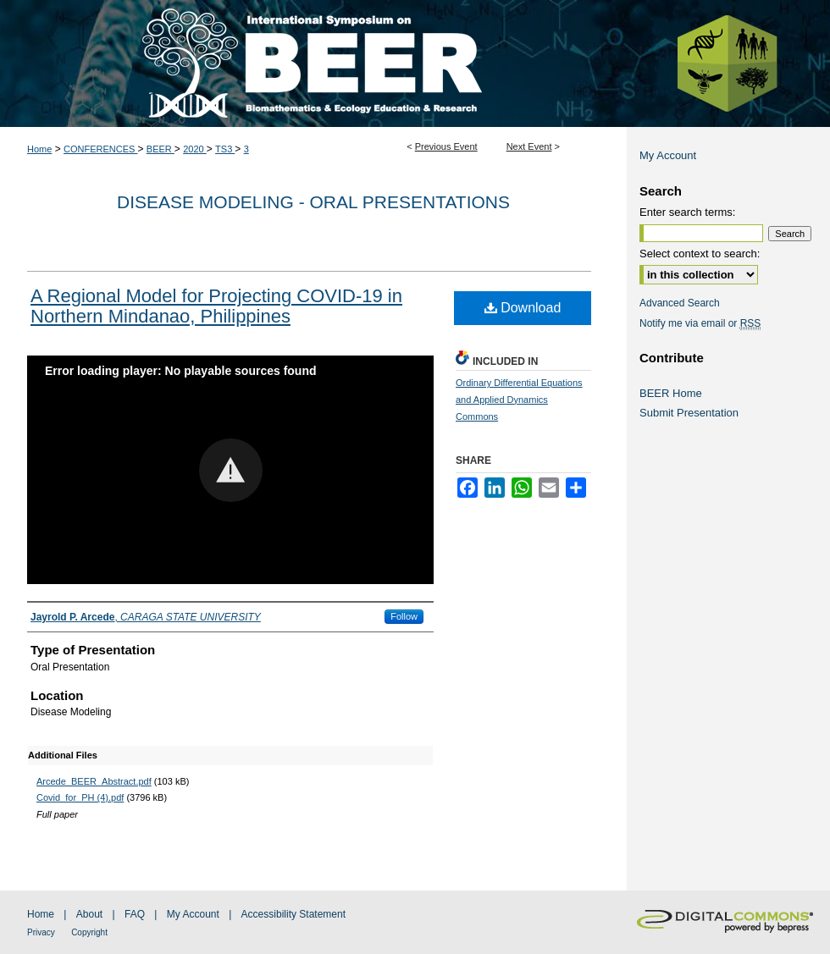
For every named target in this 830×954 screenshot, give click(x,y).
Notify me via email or (700, 323)
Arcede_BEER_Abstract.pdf (94, 781)
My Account (667, 155)
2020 (195, 149)
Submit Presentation (689, 412)
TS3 (225, 149)
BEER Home (670, 393)
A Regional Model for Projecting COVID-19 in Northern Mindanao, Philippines (216, 306)
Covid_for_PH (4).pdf (80, 797)
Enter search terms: (687, 212)
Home (39, 149)
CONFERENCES (100, 149)
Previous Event (446, 146)
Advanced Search (679, 303)
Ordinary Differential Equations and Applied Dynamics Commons (519, 400)
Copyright (89, 932)
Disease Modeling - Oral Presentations (313, 202)
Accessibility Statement (293, 914)
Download (523, 308)
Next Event (529, 146)
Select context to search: (699, 253)
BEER (160, 149)
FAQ (135, 914)
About (89, 914)
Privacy (41, 932)
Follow (404, 616)
